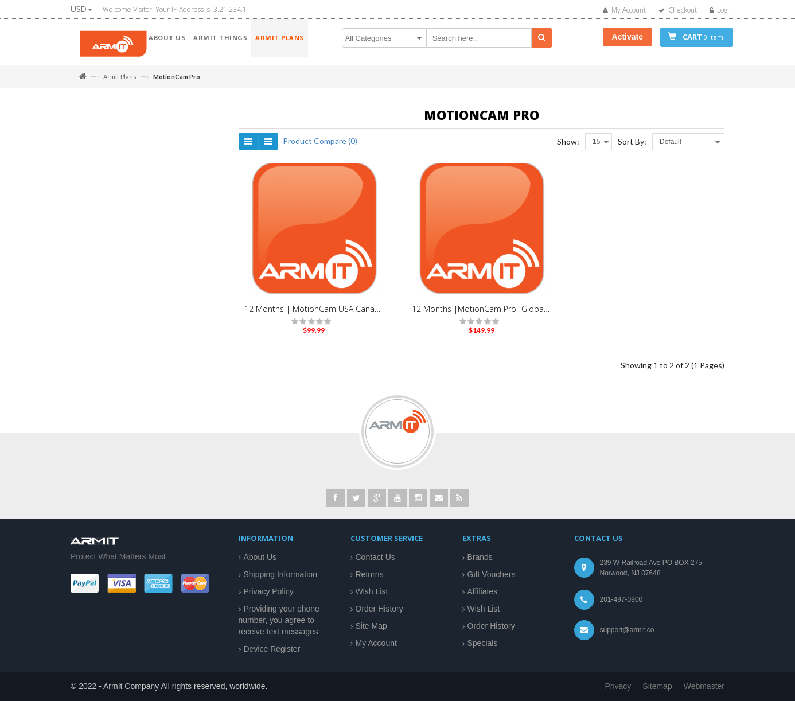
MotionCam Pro (116, 194)
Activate (627, 36)
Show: (568, 147)
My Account (376, 643)
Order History (379, 608)
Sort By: (632, 147)
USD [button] (81, 9)
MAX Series (110, 178)
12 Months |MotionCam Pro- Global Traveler (481, 314)
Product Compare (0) (320, 146)
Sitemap (657, 686)
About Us (260, 557)
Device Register (272, 648)
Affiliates (482, 591)
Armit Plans (120, 76)
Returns (370, 574)
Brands (480, 557)
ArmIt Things (101, 141)
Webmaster (704, 686)
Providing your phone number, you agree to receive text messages (279, 620)
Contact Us (375, 557)
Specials (482, 643)
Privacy (618, 686)
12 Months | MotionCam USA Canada (313, 314)
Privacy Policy (269, 591)
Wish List (372, 591)
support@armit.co (627, 630)
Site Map (371, 625)
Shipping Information (280, 574)
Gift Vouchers (491, 574)
